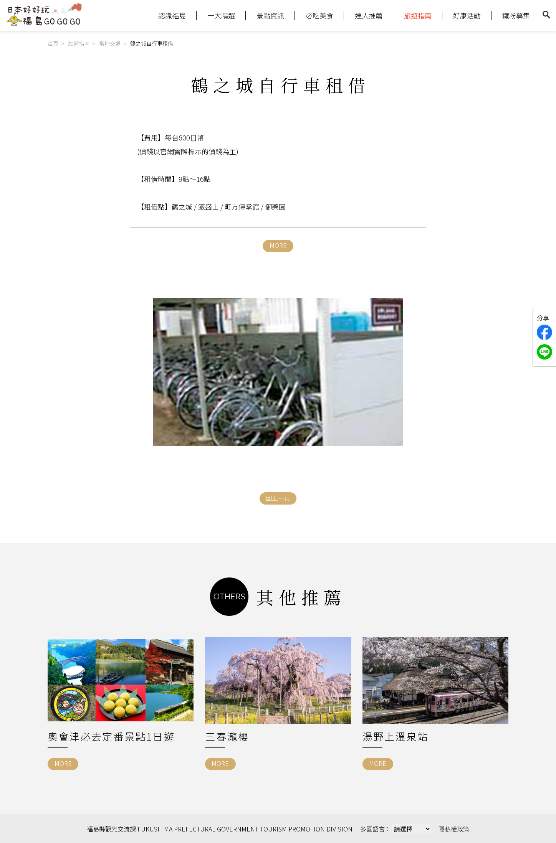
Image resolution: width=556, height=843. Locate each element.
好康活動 (467, 15)
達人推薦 (368, 15)
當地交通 (110, 43)
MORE (278, 245)
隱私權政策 (454, 828)
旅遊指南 (418, 15)
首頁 (53, 43)
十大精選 (221, 15)
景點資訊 (270, 15)
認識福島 (172, 15)
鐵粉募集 (516, 15)
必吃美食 (319, 15)
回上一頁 (278, 498)
